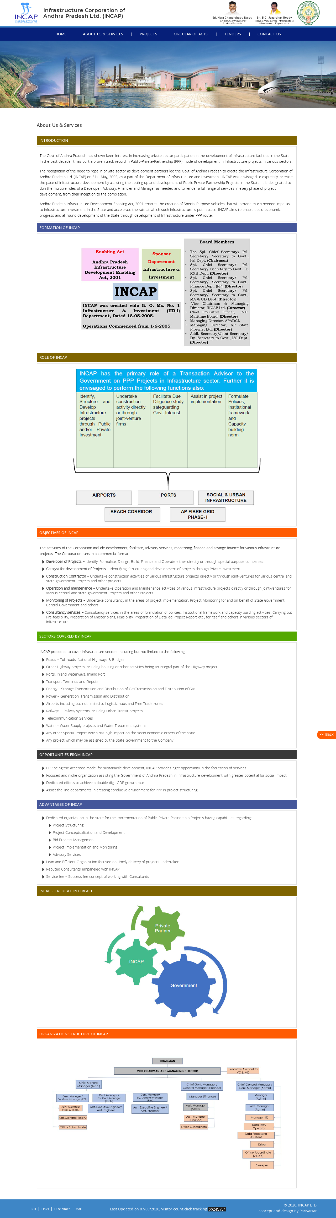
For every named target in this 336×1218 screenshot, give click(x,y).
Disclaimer (62, 1209)
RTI (34, 1209)
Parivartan (309, 1211)
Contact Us (269, 33)
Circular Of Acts (191, 33)
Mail (79, 1209)
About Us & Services (103, 33)
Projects (148, 33)
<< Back (326, 734)
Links (45, 1209)
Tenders (232, 33)
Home (60, 33)
